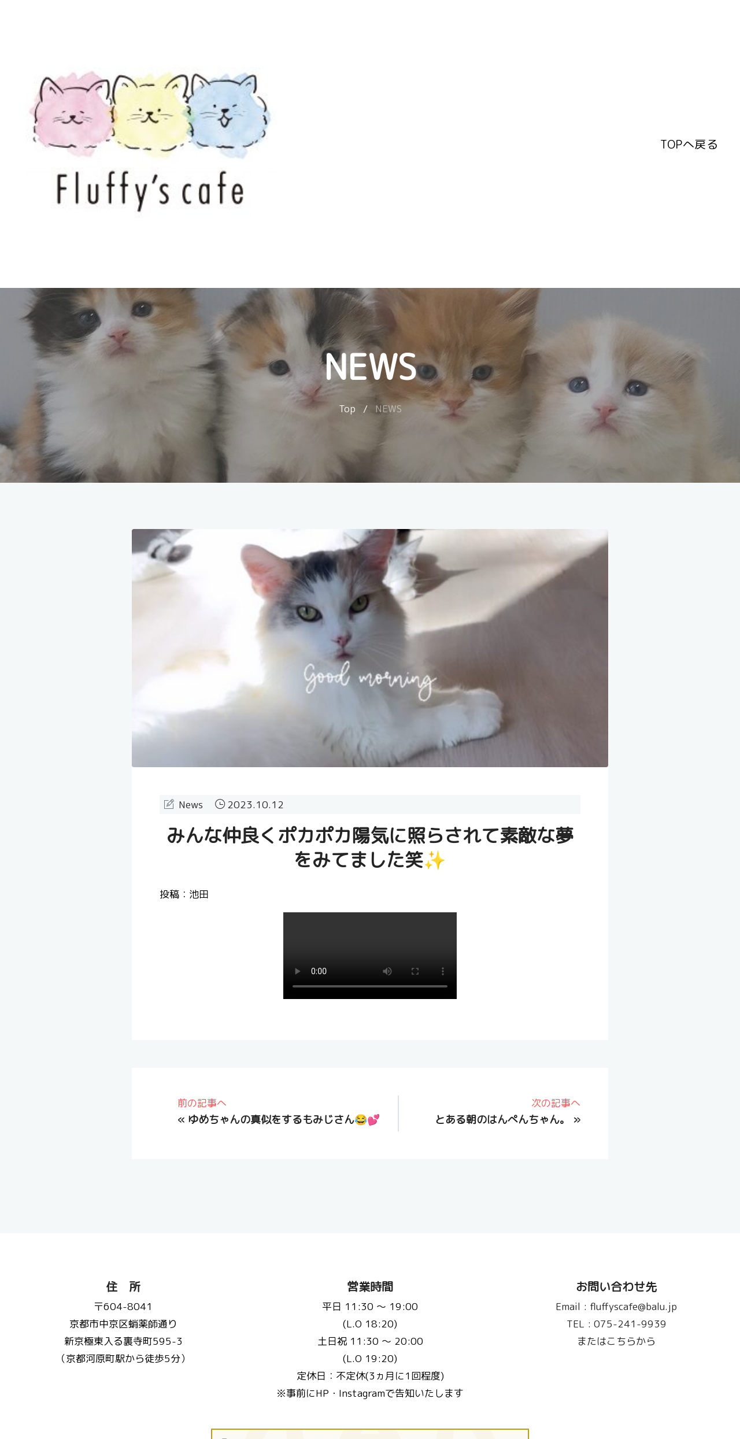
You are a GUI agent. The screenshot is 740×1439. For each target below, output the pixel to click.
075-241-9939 (617, 1323)
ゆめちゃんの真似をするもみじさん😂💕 (284, 1119)
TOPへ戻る (689, 144)
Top (347, 408)
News (191, 804)
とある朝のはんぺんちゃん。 (502, 1119)
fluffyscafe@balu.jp (617, 1306)
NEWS (388, 408)
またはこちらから (617, 1341)
